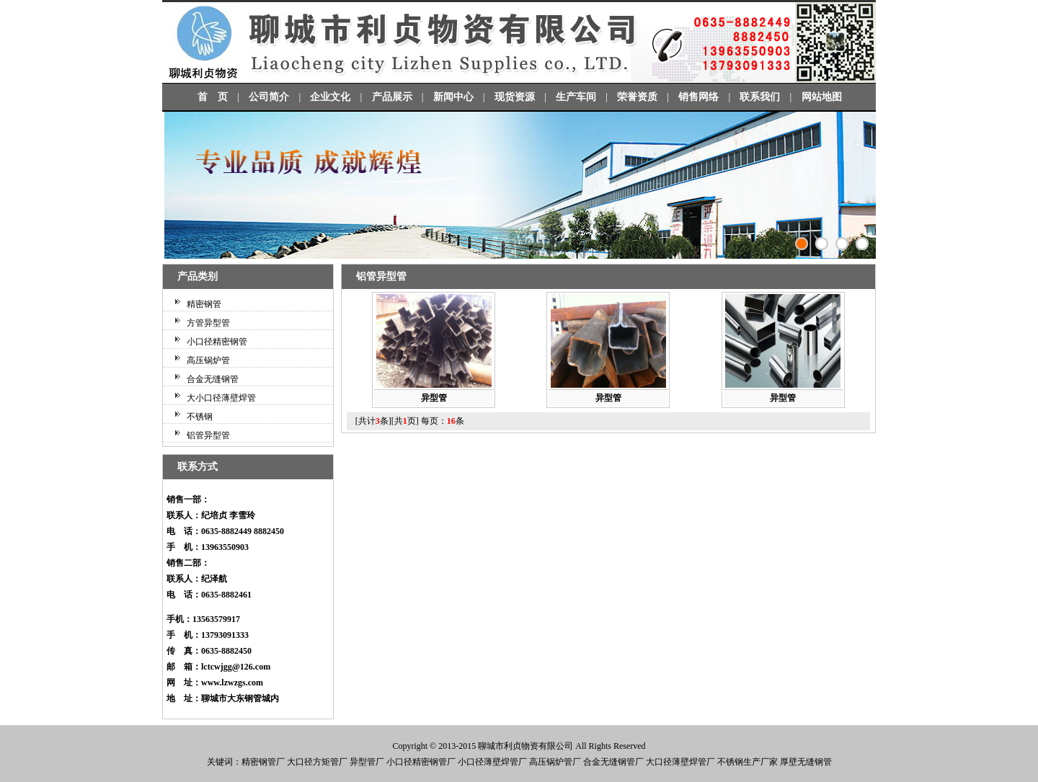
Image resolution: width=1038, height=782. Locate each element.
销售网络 (698, 97)
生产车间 (576, 97)
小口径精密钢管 (217, 342)
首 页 (213, 97)
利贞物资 (521, 746)
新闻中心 (453, 97)
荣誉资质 (637, 97)
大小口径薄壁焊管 (221, 398)
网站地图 (822, 97)
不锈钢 (200, 417)
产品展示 (392, 97)
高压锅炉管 (208, 360)
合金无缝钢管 (213, 379)
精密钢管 (204, 304)
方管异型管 (208, 323)
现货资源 (514, 97)
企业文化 (330, 97)
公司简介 (269, 97)
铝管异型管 (208, 435)
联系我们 (760, 97)
